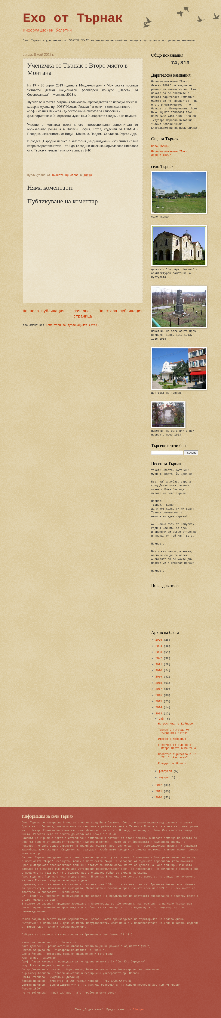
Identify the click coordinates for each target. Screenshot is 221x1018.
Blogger (138, 1009)
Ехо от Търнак (73, 18)
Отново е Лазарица (172, 739)
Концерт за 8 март (172, 763)
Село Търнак (160, 146)
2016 (159, 695)
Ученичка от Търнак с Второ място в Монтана (177, 746)
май (162, 718)
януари (164, 777)
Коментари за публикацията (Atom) (72, 325)
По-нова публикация (44, 311)
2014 (159, 707)
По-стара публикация (120, 311)
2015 (159, 701)
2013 (159, 713)
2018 (159, 683)
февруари (166, 771)
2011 (159, 791)
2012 (159, 785)
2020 (159, 670)
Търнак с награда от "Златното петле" (174, 731)
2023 (159, 652)
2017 (159, 689)
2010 (159, 797)
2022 (159, 658)
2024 (159, 646)
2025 (159, 639)
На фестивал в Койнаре (175, 723)
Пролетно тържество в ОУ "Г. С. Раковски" (177, 756)
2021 (159, 664)
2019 (159, 676)
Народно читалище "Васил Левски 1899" (170, 153)
